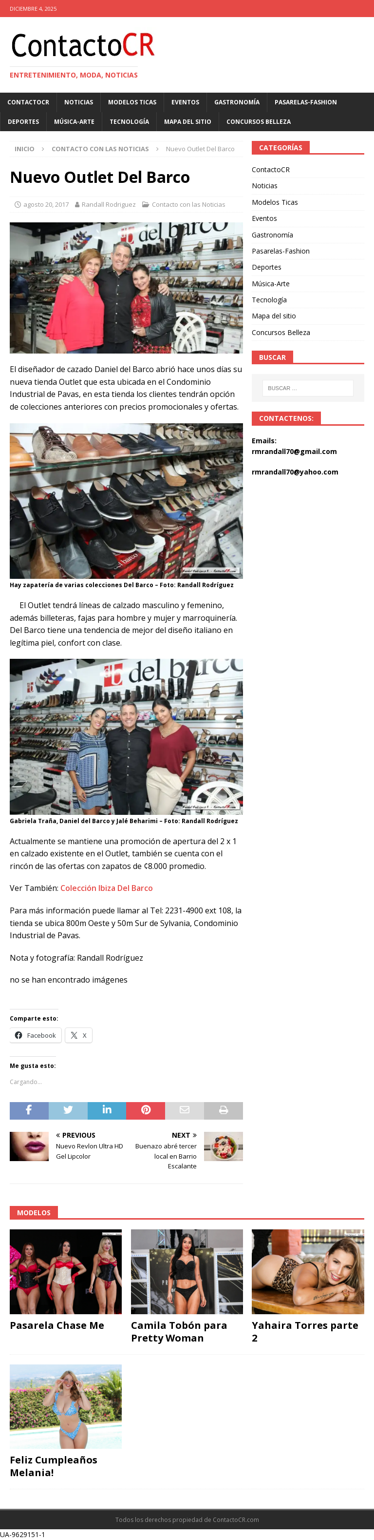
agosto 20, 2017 (46, 204)
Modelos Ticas (132, 102)
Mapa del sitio (187, 122)
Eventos (185, 102)
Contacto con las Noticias (188, 204)
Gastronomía (237, 102)
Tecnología (129, 122)
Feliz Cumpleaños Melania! (53, 1466)
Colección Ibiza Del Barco (106, 888)
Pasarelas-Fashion (306, 102)
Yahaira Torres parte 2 (305, 1331)
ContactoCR (28, 102)
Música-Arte (74, 122)
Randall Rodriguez (109, 204)
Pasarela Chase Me (57, 1325)
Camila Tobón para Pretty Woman (179, 1331)
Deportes (23, 122)
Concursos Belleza (258, 122)
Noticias (78, 102)
